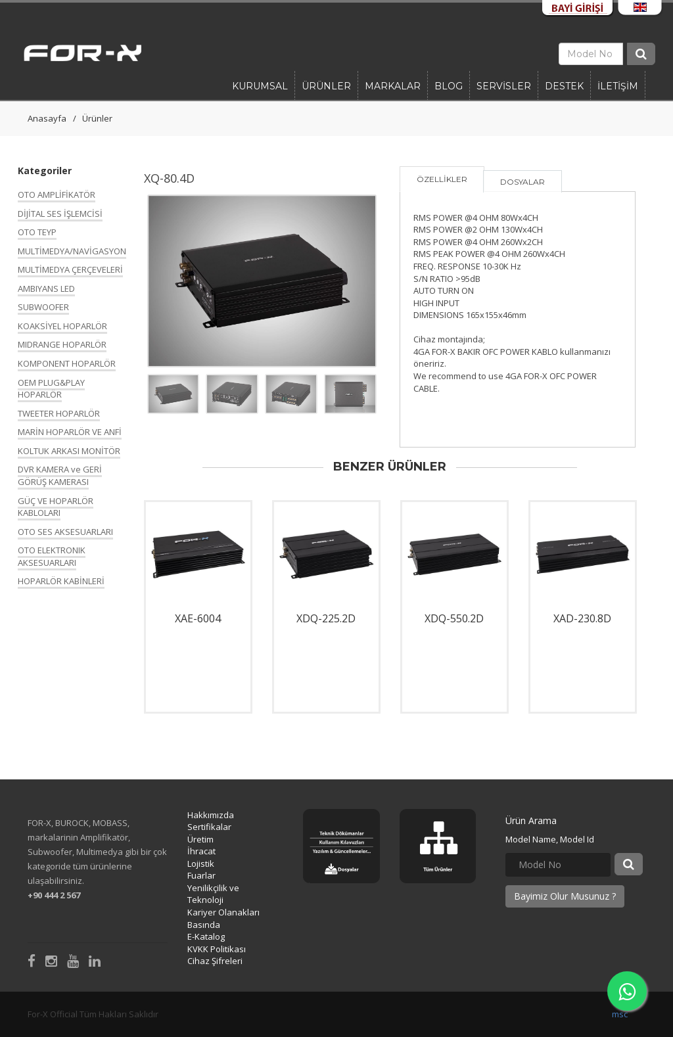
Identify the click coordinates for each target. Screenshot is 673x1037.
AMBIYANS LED (46, 288)
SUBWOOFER (43, 307)
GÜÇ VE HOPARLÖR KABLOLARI (55, 507)
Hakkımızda (210, 815)
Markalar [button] (393, 86)
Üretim (200, 839)
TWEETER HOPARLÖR (59, 413)
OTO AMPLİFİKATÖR (56, 194)
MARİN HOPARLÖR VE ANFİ (70, 432)
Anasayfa (47, 118)
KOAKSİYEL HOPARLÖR (62, 326)
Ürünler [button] (326, 86)
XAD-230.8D (582, 618)
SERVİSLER (503, 86)
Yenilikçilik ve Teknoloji (213, 894)
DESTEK (564, 86)
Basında (203, 925)
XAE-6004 (198, 618)
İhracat (201, 851)
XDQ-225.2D (326, 618)
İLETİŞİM (617, 86)
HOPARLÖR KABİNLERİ (61, 581)
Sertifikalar (209, 827)
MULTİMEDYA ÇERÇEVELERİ (70, 269)
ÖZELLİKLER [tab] (442, 179)
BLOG (448, 86)
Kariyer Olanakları (223, 912)
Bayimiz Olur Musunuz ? (565, 896)
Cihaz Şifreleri (215, 961)
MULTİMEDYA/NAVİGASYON (72, 251)
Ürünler (97, 118)
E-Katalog (206, 936)
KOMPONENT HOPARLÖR (67, 363)
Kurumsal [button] (260, 86)
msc (620, 1014)
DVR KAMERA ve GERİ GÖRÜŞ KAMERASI (60, 475)
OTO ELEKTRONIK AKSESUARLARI (51, 556)
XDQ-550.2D (454, 618)
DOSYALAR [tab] (522, 182)
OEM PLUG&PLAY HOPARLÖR (51, 389)
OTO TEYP (37, 232)
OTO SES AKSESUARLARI (65, 532)
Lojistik (200, 863)
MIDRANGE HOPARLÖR (62, 344)
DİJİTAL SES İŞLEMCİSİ (60, 213)
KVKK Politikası (216, 949)
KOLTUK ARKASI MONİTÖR (69, 451)
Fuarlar (201, 875)
